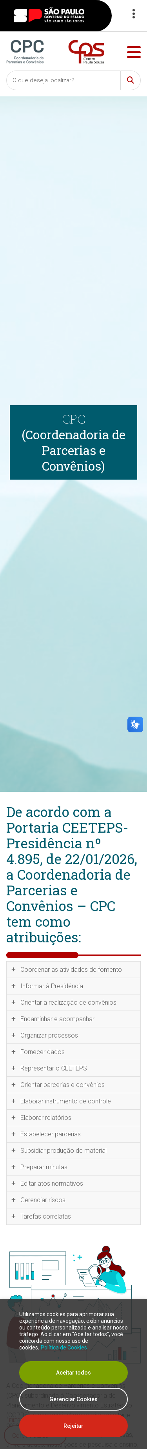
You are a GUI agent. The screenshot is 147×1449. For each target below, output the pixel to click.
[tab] (73, 969)
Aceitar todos (73, 1372)
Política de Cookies (64, 1347)
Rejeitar (73, 1426)
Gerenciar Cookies (73, 1399)
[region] (73, 1374)
